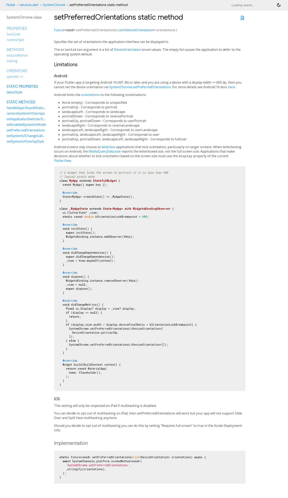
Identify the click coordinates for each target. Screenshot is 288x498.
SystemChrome (54, 5)
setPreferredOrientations (26, 130)
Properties (17, 28)
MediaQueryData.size (105, 151)
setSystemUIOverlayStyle (25, 141)
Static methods (21, 102)
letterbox (108, 147)
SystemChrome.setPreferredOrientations (140, 87)
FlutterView (62, 160)
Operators (17, 71)
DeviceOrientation (139, 30)
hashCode (13, 34)
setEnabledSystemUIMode (26, 124)
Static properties (22, 86)
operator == (15, 76)
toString (12, 61)
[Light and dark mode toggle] (279, 5)
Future (59, 30)
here (231, 87)
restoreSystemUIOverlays (26, 113)
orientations (90, 95)
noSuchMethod (17, 55)
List (120, 30)
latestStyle (14, 92)
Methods (15, 50)
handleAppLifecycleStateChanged (32, 108)
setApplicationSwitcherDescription (32, 119)
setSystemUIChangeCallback (28, 136)
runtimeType (15, 40)
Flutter (10, 5)
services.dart (29, 5)
